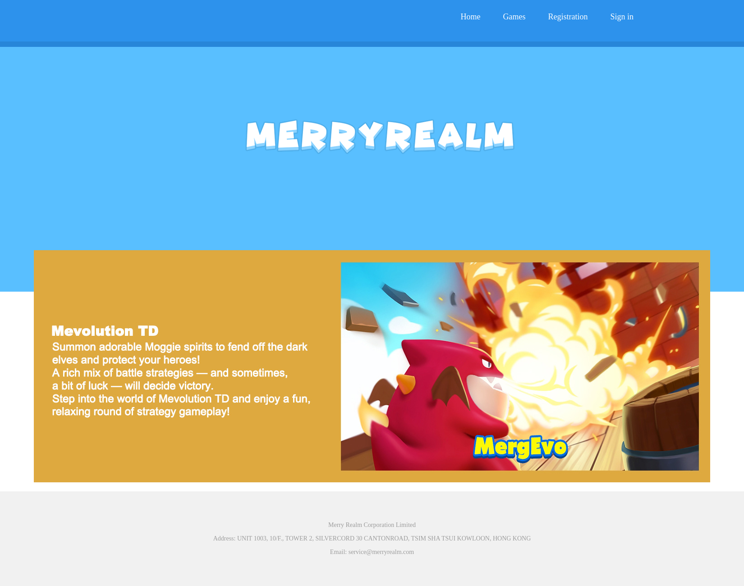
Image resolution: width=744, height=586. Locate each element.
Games (514, 16)
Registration (568, 16)
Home (471, 16)
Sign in (622, 16)
